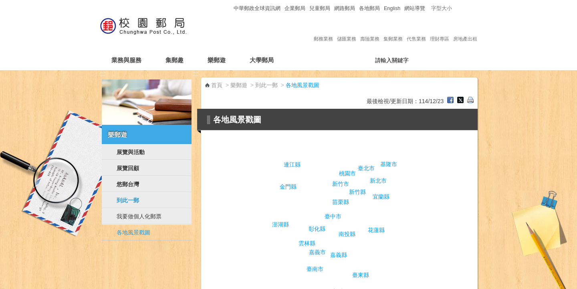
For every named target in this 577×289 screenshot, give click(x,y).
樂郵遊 (217, 60)
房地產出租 (465, 30)
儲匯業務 (346, 30)
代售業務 (416, 30)
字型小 (457, 8)
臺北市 (366, 168)
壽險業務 (369, 30)
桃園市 (347, 173)
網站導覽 (414, 8)
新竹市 (340, 184)
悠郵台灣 (128, 184)
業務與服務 (126, 60)
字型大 (472, 8)
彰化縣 (317, 229)
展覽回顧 (128, 168)
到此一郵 (128, 200)
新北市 (378, 180)
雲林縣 (307, 243)
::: (227, 8)
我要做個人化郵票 (139, 216)
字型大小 (441, 8)
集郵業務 (393, 30)
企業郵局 (294, 8)
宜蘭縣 (381, 196)
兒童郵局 (319, 8)
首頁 (216, 85)
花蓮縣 (376, 230)
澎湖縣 (280, 224)
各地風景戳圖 (133, 232)
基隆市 (388, 164)
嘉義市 (317, 252)
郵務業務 (323, 30)
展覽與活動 (131, 152)
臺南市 (315, 269)
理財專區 (439, 30)
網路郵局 (344, 8)
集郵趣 (174, 60)
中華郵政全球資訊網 (257, 8)
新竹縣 (357, 192)
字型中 (465, 8)
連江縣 (292, 164)
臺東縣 (360, 275)
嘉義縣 (338, 255)
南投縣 (347, 234)
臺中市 (333, 216)
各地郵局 (369, 8)
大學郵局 (262, 60)
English (392, 8)
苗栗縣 (340, 202)
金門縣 (288, 186)
